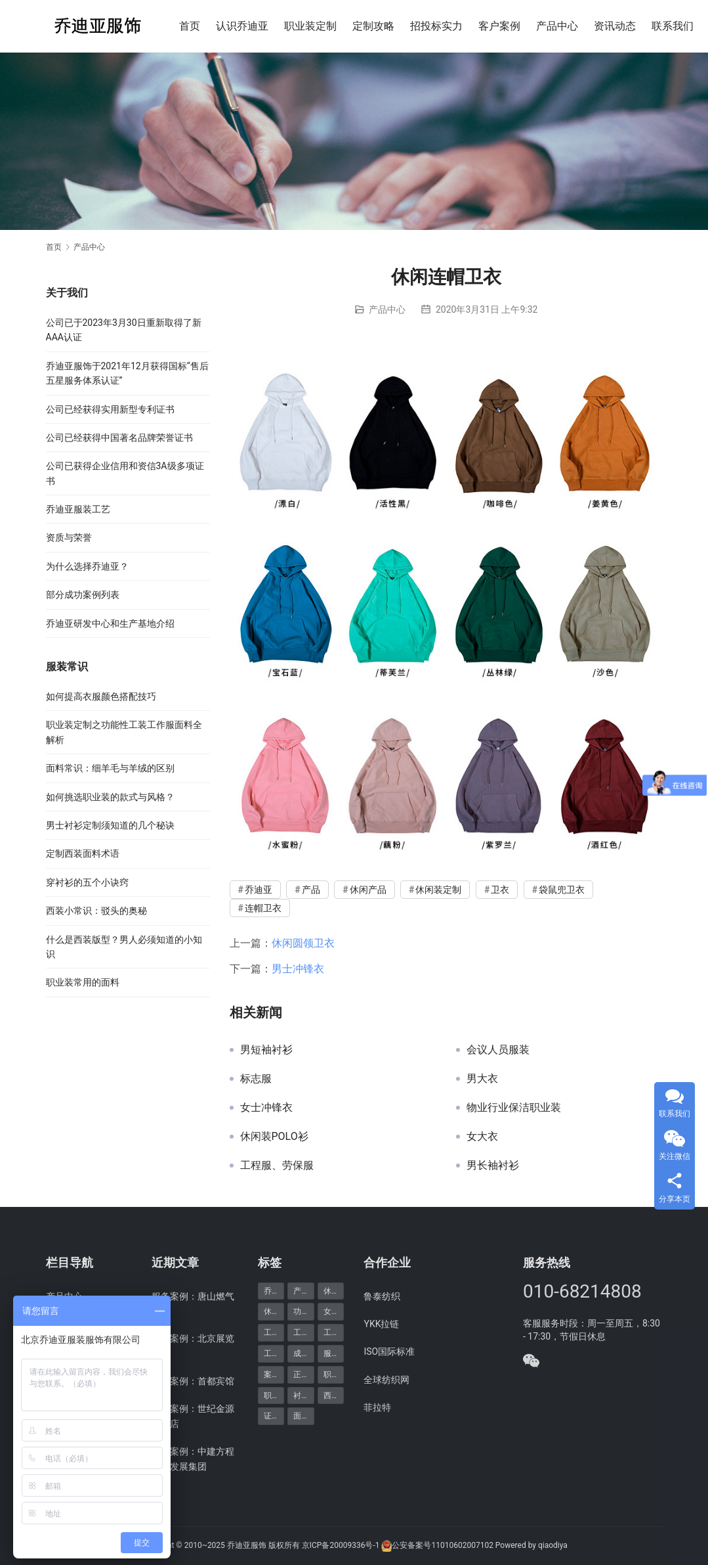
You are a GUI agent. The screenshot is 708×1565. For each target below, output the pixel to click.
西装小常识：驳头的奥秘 (96, 910)
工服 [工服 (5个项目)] (301, 1332)
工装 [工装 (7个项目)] (331, 1332)
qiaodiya (553, 1545)
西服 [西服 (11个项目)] (331, 1395)
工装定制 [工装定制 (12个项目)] (274, 1353)
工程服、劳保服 (277, 1165)
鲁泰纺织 (382, 1296)
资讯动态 (615, 26)
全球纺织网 (386, 1379)
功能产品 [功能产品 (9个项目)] (303, 1311)
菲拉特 (377, 1407)
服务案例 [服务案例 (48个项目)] (333, 1353)
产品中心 (557, 26)
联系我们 (673, 26)
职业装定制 (310, 26)
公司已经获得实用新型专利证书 (110, 409)
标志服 (256, 1079)
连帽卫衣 (263, 908)
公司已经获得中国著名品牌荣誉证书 (119, 437)
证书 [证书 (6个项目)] (272, 1415)
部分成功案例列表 (82, 594)
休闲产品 (368, 889)
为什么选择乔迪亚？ (87, 566)
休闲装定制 (438, 889)
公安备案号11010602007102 (442, 1545)
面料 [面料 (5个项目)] (301, 1415)
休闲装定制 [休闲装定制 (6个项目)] (274, 1311)
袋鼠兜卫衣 (562, 889)
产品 (311, 889)
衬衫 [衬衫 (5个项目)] (301, 1395)
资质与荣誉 (69, 537)
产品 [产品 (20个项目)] (301, 1291)
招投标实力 (436, 26)
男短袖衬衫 (266, 1050)
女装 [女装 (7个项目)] (331, 1311)
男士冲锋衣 (298, 969)
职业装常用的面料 (82, 982)
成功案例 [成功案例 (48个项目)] (303, 1353)
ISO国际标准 (389, 1351)
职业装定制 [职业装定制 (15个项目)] (274, 1395)
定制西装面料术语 (82, 853)
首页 (189, 26)
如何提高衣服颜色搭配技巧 (101, 696)
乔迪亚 (258, 889)
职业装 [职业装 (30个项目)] (333, 1374)
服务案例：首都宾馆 (193, 1381)
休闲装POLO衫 (274, 1137)
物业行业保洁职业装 (514, 1108)
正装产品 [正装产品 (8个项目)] (303, 1374)
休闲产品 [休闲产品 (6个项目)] (333, 1291)
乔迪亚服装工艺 (78, 509)
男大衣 (482, 1079)
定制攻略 (373, 26)
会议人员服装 (498, 1050)
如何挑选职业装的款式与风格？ (110, 797)
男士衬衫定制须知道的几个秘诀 (110, 825)
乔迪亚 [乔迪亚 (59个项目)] (274, 1291)
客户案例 (499, 26)
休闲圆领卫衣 (303, 943)
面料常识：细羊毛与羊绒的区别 (110, 768)
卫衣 (500, 889)
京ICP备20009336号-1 (341, 1545)
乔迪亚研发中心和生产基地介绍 (110, 623)
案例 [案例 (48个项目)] (272, 1374)
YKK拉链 (381, 1324)
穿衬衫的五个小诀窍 (87, 882)
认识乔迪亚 (242, 26)
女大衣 (482, 1137)
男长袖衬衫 (493, 1165)
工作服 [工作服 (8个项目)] (274, 1332)
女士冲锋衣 (266, 1108)
